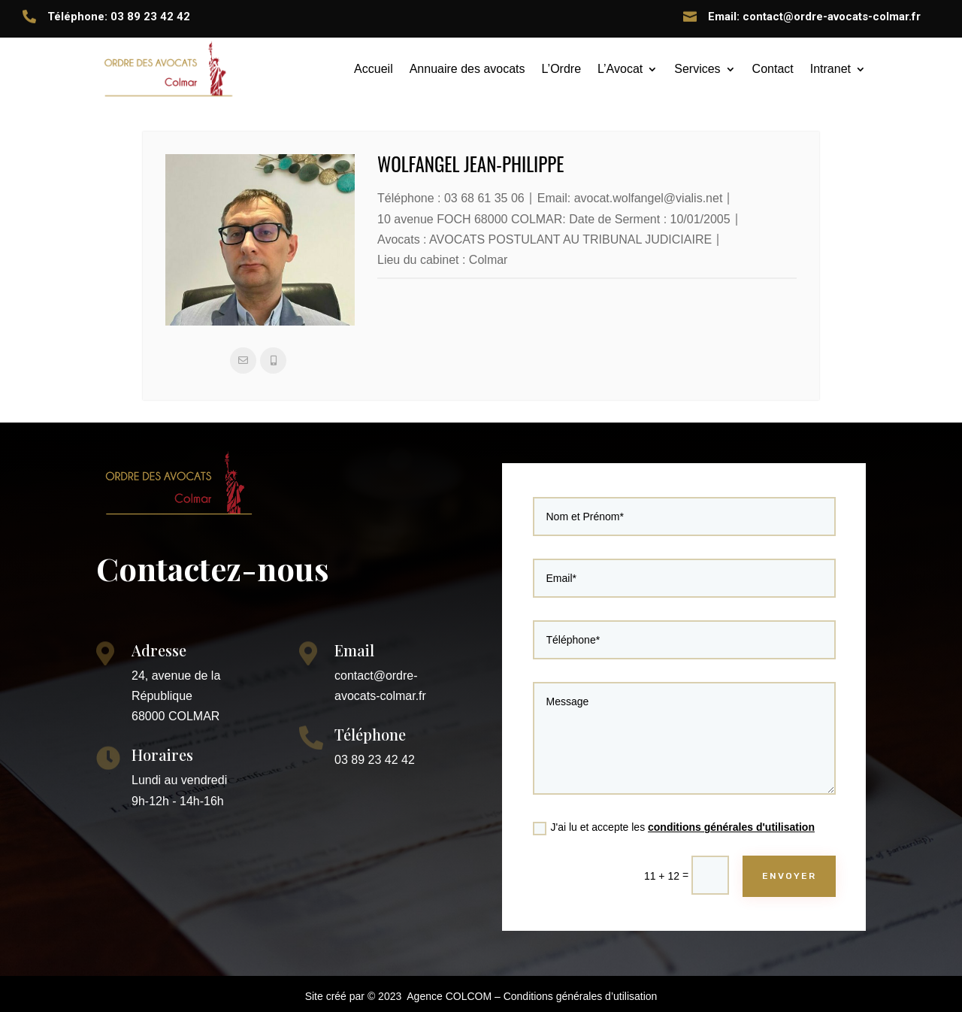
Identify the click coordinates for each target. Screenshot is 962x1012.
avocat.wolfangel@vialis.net (648, 198)
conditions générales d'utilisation (729, 821)
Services (697, 68)
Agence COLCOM (449, 996)
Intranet (830, 68)
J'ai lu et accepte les (674, 822)
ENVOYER (784, 867)
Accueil (373, 68)
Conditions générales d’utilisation (581, 996)
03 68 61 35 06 (484, 198)
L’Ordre (561, 68)
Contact (773, 68)
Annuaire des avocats (467, 68)
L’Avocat (620, 68)
